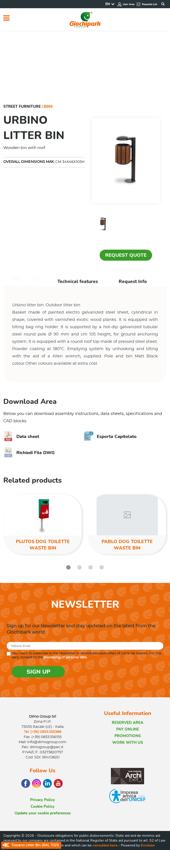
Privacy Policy (42, 799)
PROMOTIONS (127, 735)
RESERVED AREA (127, 722)
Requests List (146, 4)
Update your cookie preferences (43, 813)
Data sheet (21, 436)
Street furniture (22, 106)
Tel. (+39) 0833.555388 (42, 732)
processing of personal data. (65, 657)
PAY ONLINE (127, 729)
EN (107, 4)
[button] (68, 567)
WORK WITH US (127, 742)
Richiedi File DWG (29, 453)
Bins (48, 106)
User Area (125, 4)
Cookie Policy (42, 806)
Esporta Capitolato (110, 436)
